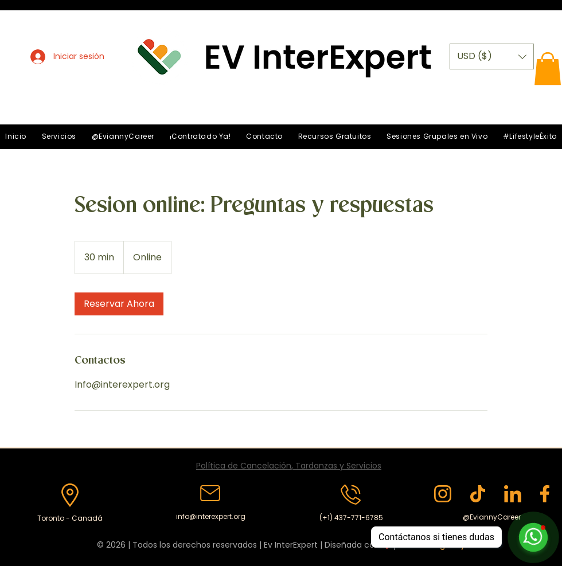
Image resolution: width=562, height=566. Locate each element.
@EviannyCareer (492, 517)
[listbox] (492, 56)
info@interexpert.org (210, 516)
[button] (492, 56)
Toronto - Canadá (70, 518)
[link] (119, 303)
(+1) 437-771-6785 (351, 517)
